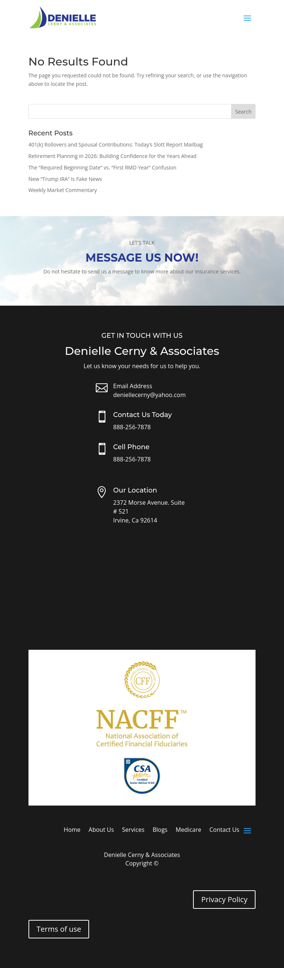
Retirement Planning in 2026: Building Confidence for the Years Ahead (112, 155)
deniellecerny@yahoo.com (149, 395)
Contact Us (224, 830)
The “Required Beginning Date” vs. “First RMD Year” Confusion (102, 167)
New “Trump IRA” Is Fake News (65, 178)
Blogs (160, 830)
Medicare (188, 830)
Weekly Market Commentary (62, 190)
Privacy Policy (224, 899)
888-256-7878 (132, 427)
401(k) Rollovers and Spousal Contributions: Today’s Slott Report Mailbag (115, 144)
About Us (101, 830)
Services (133, 830)
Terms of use (59, 929)
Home (72, 830)
